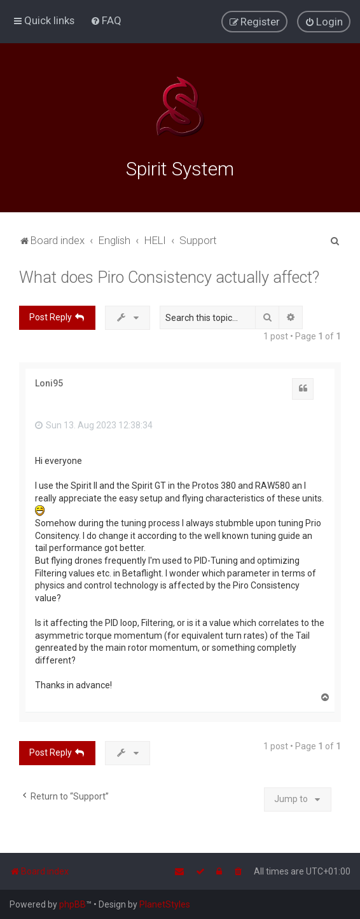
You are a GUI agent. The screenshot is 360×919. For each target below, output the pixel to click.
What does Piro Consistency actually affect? (169, 275)
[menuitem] (106, 20)
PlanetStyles (164, 904)
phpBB (72, 904)
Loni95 (49, 381)
